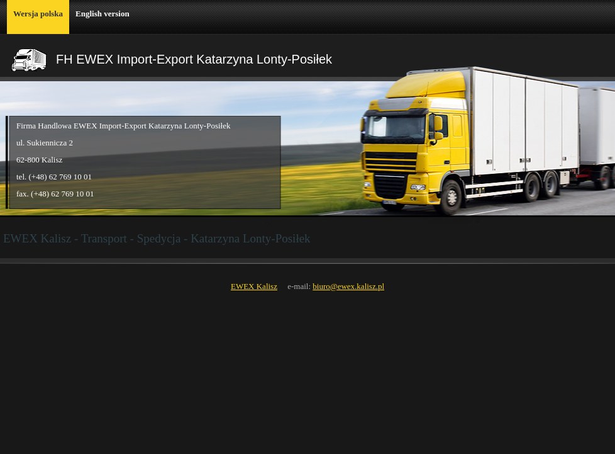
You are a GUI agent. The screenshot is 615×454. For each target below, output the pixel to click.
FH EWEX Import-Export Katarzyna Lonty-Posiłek (194, 59)
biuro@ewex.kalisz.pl (348, 286)
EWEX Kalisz (254, 286)
